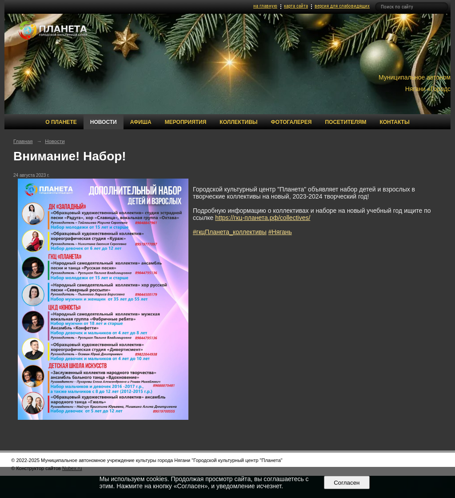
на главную (265, 6)
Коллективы (238, 122)
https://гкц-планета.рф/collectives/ (262, 217)
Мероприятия (186, 122)
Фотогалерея (291, 122)
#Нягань (280, 231)
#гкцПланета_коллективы (230, 231)
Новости (103, 122)
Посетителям (345, 122)
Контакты (394, 122)
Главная (23, 141)
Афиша (141, 122)
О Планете (60, 122)
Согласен (347, 482)
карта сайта (296, 6)
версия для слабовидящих (342, 6)
